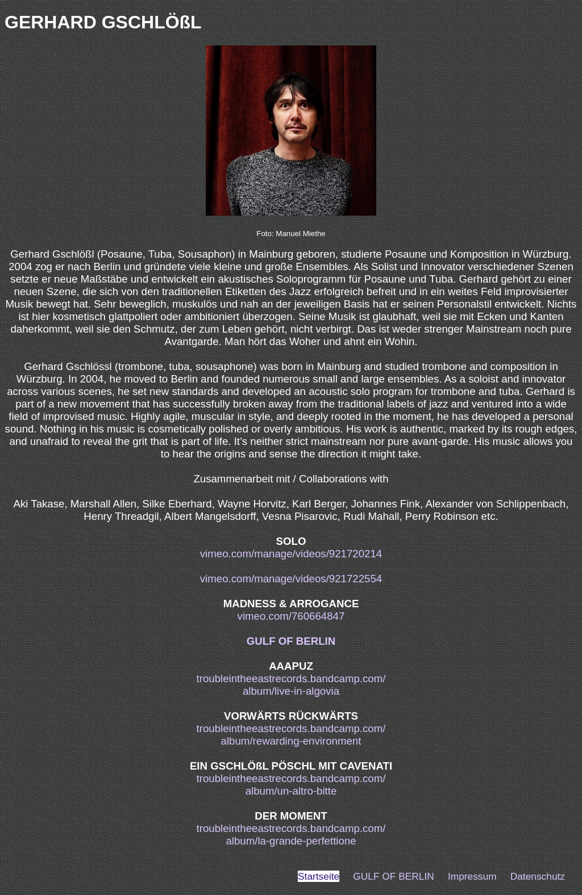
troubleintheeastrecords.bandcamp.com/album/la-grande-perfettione (291, 834)
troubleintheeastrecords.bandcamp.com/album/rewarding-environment (291, 734)
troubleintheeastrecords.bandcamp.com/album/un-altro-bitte (291, 784)
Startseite (318, 876)
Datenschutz (537, 876)
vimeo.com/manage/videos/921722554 (291, 579)
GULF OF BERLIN (291, 641)
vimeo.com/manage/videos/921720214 (291, 554)
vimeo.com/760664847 (291, 616)
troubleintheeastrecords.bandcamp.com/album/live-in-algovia (291, 685)
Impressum (472, 876)
